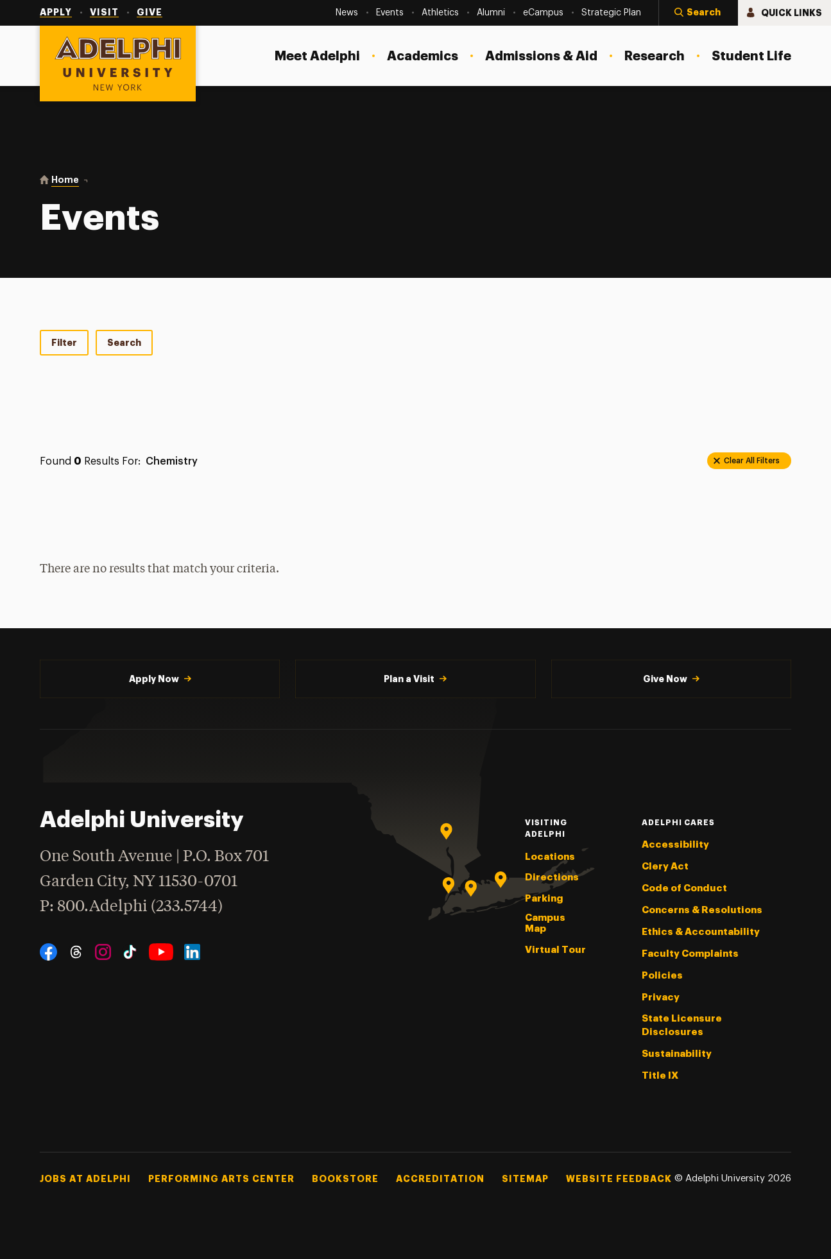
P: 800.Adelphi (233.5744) (131, 905)
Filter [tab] (64, 342)
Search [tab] (124, 342)
